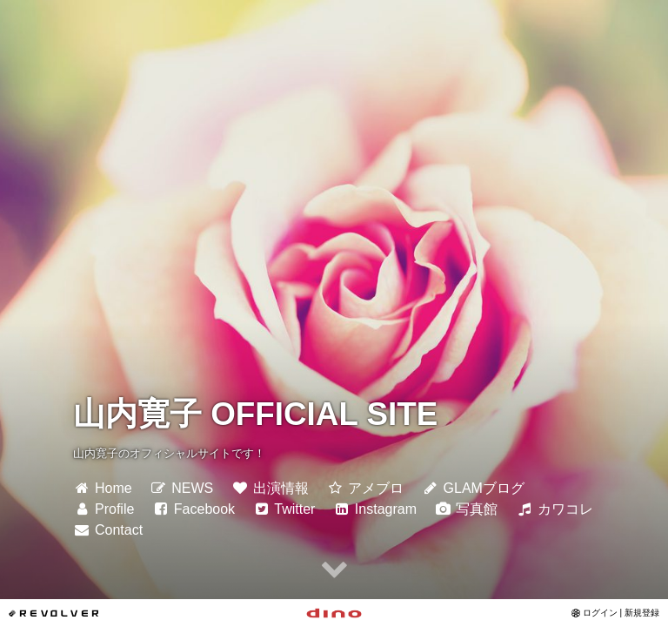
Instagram (375, 509)
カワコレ (554, 509)
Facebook (193, 509)
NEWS (181, 488)
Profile (103, 509)
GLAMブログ (473, 488)
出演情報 (270, 488)
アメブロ (365, 488)
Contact (108, 529)
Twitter (284, 509)
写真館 (466, 509)
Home (102, 488)
